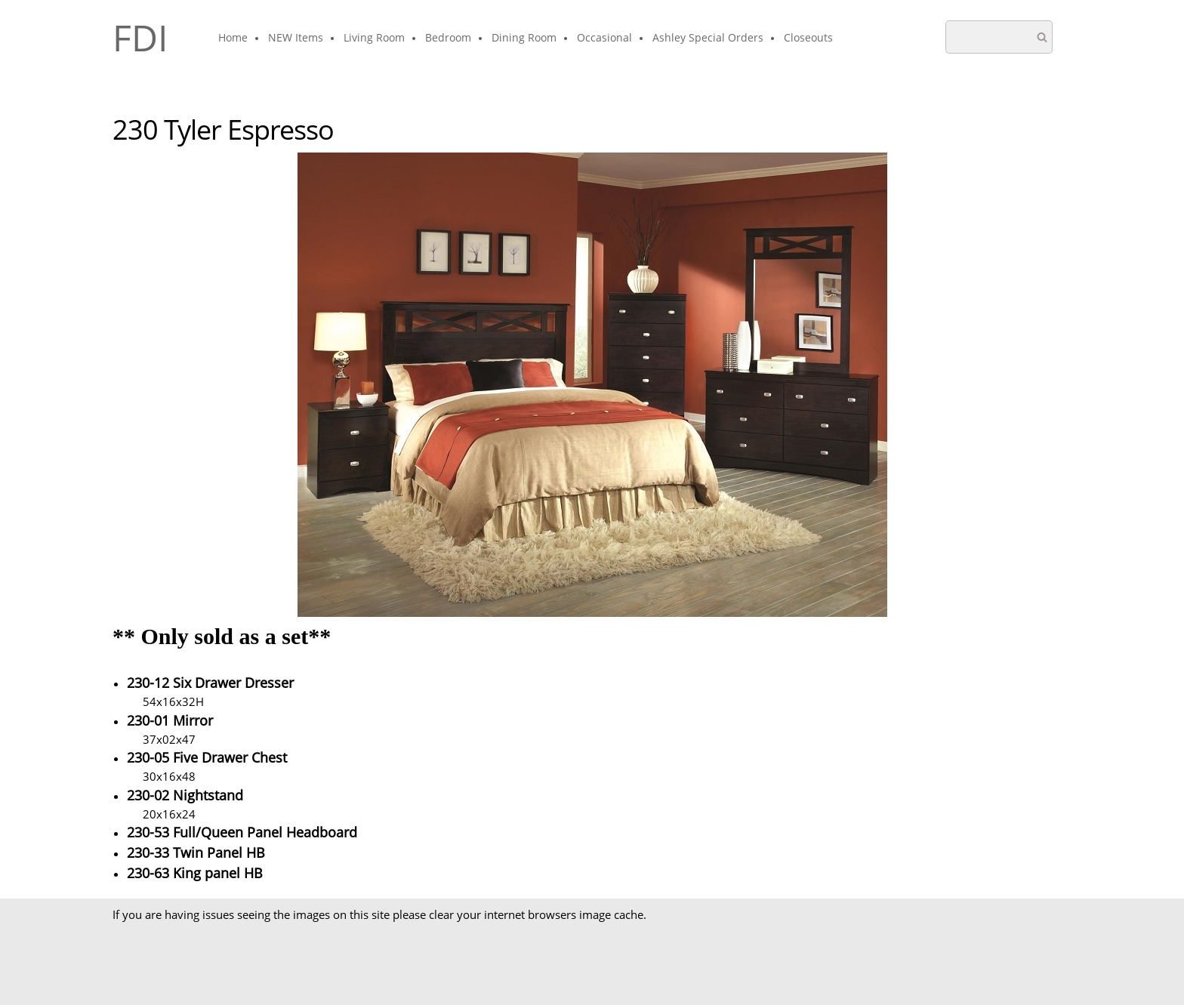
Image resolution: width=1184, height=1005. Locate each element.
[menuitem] (233, 38)
